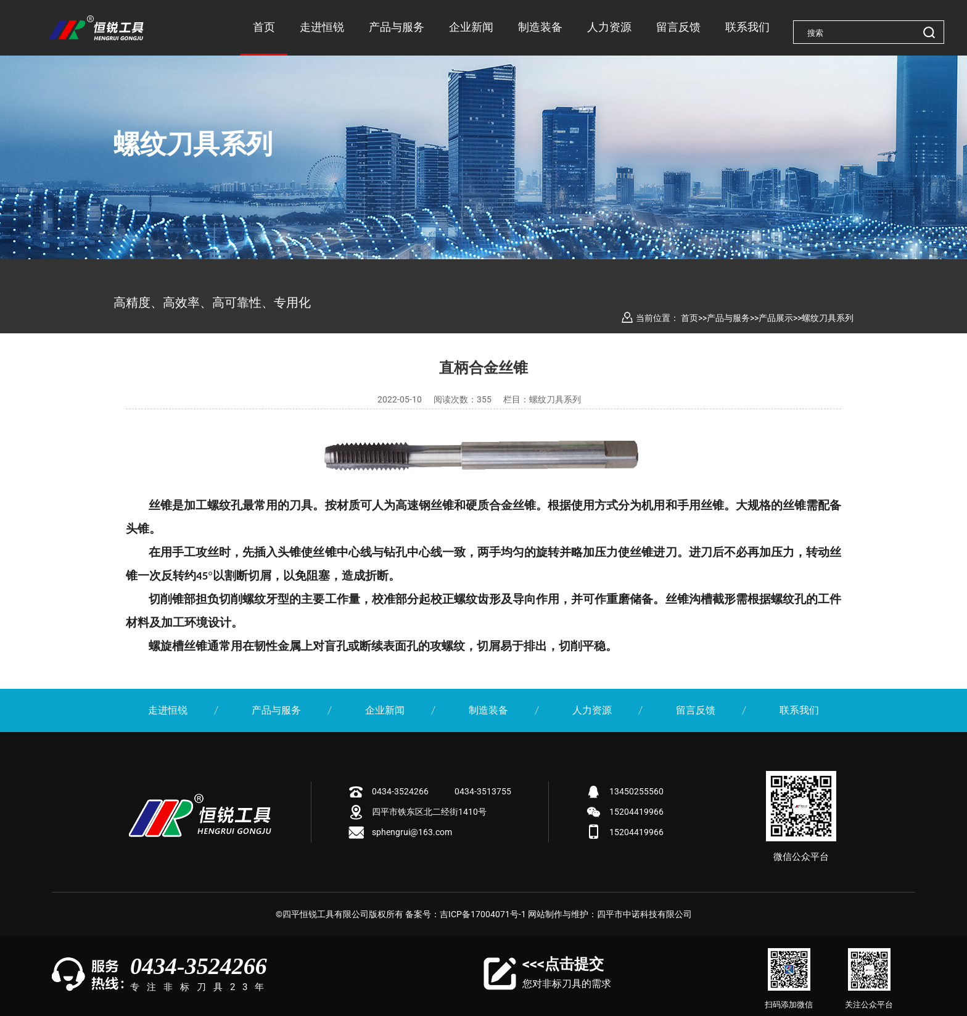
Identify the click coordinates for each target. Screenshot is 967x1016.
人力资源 (609, 26)
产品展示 (776, 318)
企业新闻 (471, 26)
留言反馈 (678, 26)
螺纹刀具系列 (828, 318)
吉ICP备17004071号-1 (483, 914)
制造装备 (540, 26)
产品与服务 (396, 26)
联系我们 (747, 26)
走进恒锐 (322, 26)
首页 (264, 26)
